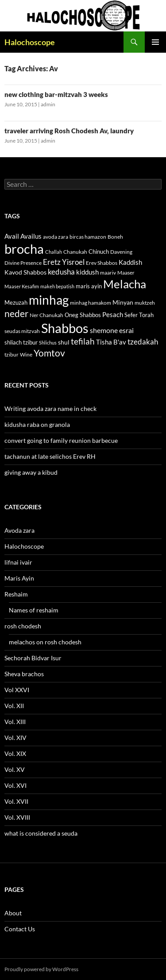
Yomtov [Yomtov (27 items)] (49, 353)
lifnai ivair (18, 562)
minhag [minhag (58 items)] (49, 299)
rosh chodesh (22, 626)
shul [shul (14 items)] (63, 342)
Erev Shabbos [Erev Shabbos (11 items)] (101, 263)
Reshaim (16, 594)
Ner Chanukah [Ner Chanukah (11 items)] (46, 315)
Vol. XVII (16, 801)
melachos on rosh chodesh (45, 642)
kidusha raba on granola (37, 424)
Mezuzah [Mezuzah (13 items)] (15, 302)
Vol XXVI (16, 689)
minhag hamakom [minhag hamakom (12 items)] (90, 302)
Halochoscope (29, 42)
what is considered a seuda (40, 833)
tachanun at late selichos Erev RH (50, 456)
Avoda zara (19, 530)
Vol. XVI (15, 785)
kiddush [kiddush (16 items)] (87, 272)
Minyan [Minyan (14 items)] (122, 302)
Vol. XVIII (17, 817)
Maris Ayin (19, 578)
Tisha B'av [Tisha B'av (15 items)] (111, 342)
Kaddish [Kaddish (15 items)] (130, 262)
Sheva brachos (24, 674)
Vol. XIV (15, 737)
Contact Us (19, 929)
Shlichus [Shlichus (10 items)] (48, 342)
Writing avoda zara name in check (50, 408)
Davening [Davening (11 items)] (121, 252)
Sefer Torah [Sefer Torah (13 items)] (139, 314)
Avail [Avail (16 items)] (11, 236)
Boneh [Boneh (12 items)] (115, 236)
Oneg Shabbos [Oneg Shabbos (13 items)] (83, 314)
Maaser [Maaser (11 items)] (126, 272)
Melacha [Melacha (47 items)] (124, 284)
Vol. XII (14, 705)
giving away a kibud (31, 472)
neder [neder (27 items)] (16, 313)
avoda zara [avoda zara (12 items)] (55, 236)
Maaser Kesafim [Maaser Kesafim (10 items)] (21, 286)
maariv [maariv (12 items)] (108, 272)
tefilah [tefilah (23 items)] (83, 341)
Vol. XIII (15, 721)
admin (48, 104)
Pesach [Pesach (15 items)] (112, 314)
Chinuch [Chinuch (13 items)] (99, 251)
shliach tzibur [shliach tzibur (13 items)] (21, 342)
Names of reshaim (33, 610)
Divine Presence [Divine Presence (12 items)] (23, 263)
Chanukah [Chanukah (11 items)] (75, 252)
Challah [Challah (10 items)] (53, 252)
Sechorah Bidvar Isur (33, 658)
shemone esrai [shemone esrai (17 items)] (112, 330)
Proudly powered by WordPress (41, 969)
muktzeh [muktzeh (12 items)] (145, 302)
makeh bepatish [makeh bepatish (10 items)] (57, 286)
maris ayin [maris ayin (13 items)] (89, 286)
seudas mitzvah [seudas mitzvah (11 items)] (22, 331)
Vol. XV (14, 769)
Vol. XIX (15, 753)
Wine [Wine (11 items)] (26, 354)
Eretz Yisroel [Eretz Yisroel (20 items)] (64, 262)
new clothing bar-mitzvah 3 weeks (56, 94)
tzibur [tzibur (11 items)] (11, 354)
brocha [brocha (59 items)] (24, 248)
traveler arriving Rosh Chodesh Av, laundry (69, 131)
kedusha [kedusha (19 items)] (61, 271)
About (13, 913)
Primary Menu (155, 42)
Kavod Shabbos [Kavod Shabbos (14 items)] (25, 272)
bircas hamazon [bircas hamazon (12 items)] (87, 236)
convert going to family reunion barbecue (61, 440)
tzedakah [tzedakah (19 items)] (142, 341)
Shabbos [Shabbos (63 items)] (65, 328)
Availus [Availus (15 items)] (31, 236)
